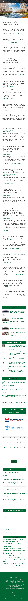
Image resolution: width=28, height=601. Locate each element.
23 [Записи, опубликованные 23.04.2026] (14, 447)
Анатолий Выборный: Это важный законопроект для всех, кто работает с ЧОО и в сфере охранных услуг (14, 530)
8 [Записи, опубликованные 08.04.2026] (10, 442)
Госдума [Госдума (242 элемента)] (4, 541)
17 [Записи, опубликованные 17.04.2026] (17, 445)
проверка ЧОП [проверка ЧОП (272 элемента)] (5, 563)
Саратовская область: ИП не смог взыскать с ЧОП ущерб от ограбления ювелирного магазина (14, 170)
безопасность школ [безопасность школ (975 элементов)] (18, 547)
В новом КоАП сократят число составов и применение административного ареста (12, 60)
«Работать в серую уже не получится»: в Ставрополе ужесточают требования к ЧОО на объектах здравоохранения (14, 526)
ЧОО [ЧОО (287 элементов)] (21, 543)
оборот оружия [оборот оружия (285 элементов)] (5, 555)
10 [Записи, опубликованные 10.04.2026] (17, 442)
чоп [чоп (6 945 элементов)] (18, 565)
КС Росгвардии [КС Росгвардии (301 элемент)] (8, 541)
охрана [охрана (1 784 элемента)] (15, 556)
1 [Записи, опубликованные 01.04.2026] (10, 439)
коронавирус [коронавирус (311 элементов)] (5, 552)
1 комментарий (7, 43)
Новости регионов (13, 174)
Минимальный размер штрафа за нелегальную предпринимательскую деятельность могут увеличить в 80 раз (14, 257)
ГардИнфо (14, 8)
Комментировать (7, 27)
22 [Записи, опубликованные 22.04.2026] (10, 447)
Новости (11, 63)
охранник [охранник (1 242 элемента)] (22, 559)
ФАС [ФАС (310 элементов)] (14, 543)
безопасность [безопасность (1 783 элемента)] (7, 547)
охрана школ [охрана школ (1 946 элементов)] (14, 559)
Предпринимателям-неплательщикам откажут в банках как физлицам (12, 190)
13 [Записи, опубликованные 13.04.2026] (4, 445)
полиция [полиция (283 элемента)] (10, 561)
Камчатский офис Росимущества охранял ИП (13, 40)
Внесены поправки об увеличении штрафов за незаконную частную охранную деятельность (14, 83)
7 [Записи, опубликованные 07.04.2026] (7, 442)
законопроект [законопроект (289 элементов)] (14, 550)
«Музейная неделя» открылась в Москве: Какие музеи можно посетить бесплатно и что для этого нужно (14, 501)
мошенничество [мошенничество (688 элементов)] (18, 552)
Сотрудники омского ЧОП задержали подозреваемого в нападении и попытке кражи (13, 517)
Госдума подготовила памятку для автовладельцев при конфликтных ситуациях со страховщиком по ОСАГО (14, 106)
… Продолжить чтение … (17, 33)
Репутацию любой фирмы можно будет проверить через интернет (13, 237)
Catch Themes (21, 598)
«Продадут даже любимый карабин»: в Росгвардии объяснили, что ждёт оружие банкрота (12, 474)
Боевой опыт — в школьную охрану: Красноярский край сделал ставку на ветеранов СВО (13, 521)
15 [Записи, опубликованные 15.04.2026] (10, 445)
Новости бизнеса (13, 25)
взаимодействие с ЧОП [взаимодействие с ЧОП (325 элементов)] (7, 548)
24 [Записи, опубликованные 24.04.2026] (17, 447)
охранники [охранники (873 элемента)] (6, 561)
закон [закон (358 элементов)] (10, 550)
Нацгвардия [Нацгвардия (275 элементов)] (16, 541)
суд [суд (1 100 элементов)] (17, 563)
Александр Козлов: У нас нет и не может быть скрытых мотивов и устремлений (17, 334)
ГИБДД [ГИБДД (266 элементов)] (24, 539)
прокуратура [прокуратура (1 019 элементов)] (12, 563)
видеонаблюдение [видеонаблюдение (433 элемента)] (16, 548)
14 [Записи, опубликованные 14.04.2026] (7, 445)
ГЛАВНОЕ (14, 307)
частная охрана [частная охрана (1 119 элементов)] (11, 566)
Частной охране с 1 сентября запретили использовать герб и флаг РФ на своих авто (17, 353)
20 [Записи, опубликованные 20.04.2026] (4, 447)
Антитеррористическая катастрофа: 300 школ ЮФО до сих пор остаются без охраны (17, 358)
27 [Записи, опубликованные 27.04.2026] (4, 450)
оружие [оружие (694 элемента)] (11, 555)
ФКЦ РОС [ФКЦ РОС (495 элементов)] (17, 543)
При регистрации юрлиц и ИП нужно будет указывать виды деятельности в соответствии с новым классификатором (13, 282)
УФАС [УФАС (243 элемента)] (12, 543)
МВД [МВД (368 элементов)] (13, 541)
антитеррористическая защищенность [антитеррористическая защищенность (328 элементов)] (10, 545)
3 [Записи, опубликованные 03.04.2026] (17, 439)
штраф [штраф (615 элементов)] (22, 566)
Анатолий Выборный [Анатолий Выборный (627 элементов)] (15, 539)
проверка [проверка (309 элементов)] (20, 561)
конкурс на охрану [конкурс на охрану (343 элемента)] (21, 550)
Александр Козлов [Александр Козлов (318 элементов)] (6, 539)
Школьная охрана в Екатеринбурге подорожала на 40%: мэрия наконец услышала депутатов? (13, 513)
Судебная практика (13, 42)
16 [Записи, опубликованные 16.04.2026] (14, 445)
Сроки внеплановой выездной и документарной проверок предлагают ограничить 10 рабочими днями (13, 149)
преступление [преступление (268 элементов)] (15, 561)
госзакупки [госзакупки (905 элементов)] (6, 550)
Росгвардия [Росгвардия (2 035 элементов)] (7, 543)
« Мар (3, 454)
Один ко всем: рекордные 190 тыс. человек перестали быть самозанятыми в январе (14, 22)
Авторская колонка (14, 378)
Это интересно (14, 470)
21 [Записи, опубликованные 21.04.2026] (7, 447)
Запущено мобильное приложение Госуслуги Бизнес (13, 127)
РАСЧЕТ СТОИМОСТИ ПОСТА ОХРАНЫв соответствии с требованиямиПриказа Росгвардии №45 (14, 411)
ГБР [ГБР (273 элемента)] (22, 539)
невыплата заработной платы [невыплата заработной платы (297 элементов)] (17, 553)
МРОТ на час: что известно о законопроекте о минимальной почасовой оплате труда (16, 372)
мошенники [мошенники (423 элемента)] (10, 552)
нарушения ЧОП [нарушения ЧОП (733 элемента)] (7, 553)
